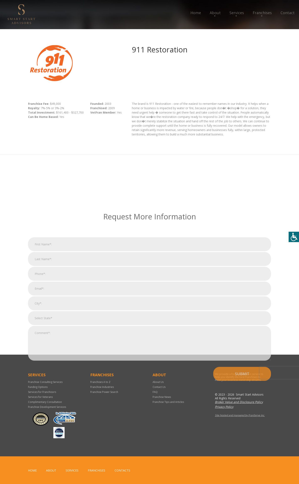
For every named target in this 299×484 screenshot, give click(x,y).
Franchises (262, 12)
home (32, 470)
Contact (288, 12)
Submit (242, 444)
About (215, 12)
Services (236, 12)
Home (195, 12)
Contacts (122, 470)
